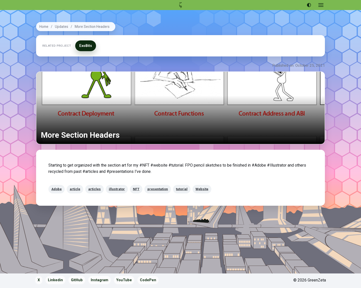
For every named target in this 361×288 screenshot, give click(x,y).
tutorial (182, 189)
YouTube (124, 280)
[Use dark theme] (309, 5)
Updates (61, 27)
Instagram (99, 280)
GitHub (77, 280)
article (75, 189)
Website (202, 189)
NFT (136, 189)
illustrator (117, 189)
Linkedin (55, 280)
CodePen (148, 280)
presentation (157, 189)
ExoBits (85, 46)
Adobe (56, 189)
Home (43, 27)
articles (94, 189)
